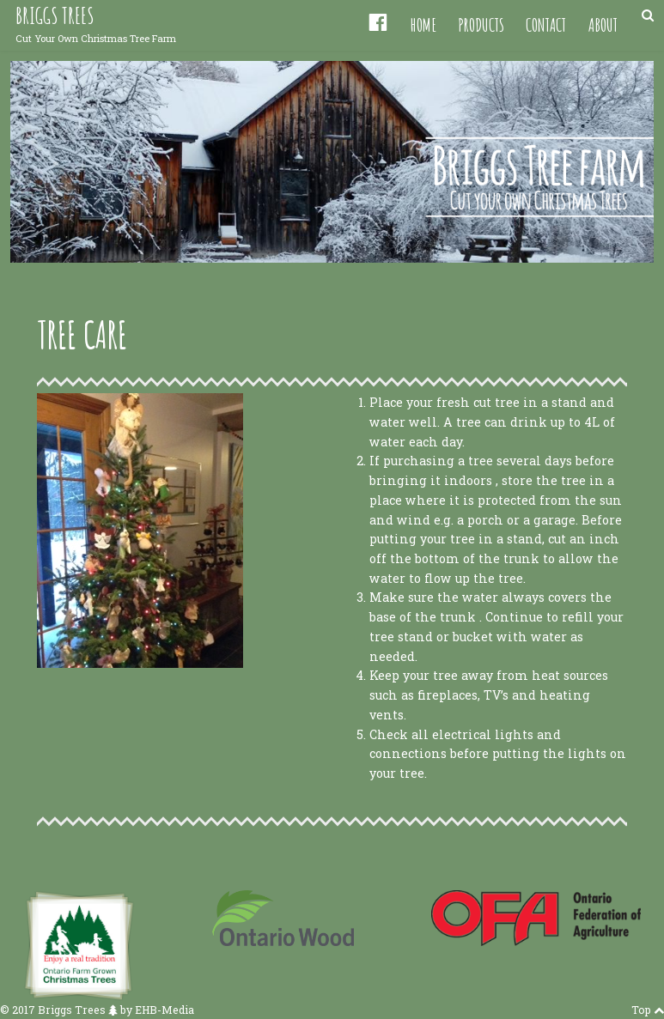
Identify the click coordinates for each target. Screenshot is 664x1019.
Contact (546, 24)
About (603, 24)
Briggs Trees (54, 16)
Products (481, 24)
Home (423, 24)
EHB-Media (164, 1009)
